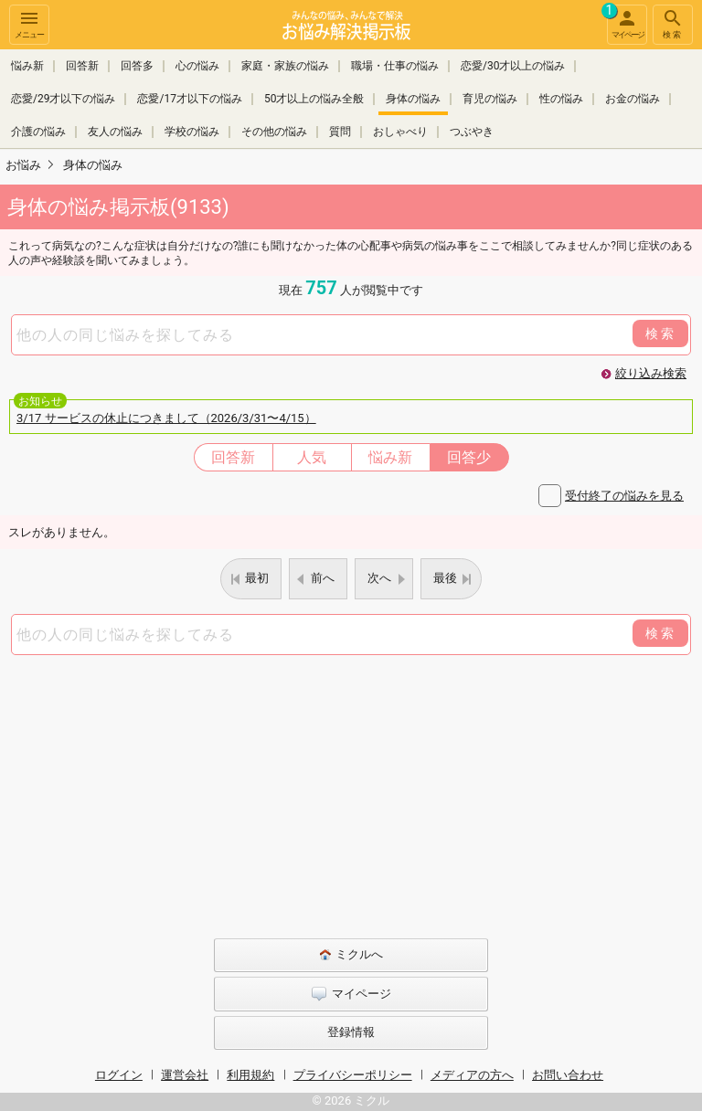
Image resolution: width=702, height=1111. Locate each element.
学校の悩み (192, 131)
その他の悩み (274, 131)
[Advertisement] (351, 792)
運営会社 (184, 1075)
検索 (673, 23)
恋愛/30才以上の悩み (513, 65)
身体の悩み (413, 98)
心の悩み (197, 65)
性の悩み (561, 98)
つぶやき (472, 131)
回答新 (82, 65)
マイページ (625, 22)
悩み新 (27, 65)
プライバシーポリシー (352, 1075)
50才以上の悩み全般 (314, 98)
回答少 (469, 457)
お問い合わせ (567, 1075)
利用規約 (250, 1075)
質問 (340, 131)
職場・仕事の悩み (395, 65)
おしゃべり (400, 131)
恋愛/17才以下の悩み (189, 98)
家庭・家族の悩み (285, 65)
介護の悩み (38, 131)
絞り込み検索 (650, 373)
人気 (311, 457)
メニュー (29, 23)
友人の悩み (115, 131)
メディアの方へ (472, 1075)
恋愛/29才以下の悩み (63, 98)
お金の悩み (632, 98)
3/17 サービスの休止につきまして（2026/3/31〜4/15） (166, 418)
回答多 (137, 65)
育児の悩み (490, 98)
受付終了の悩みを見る (624, 496)
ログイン (119, 1075)
